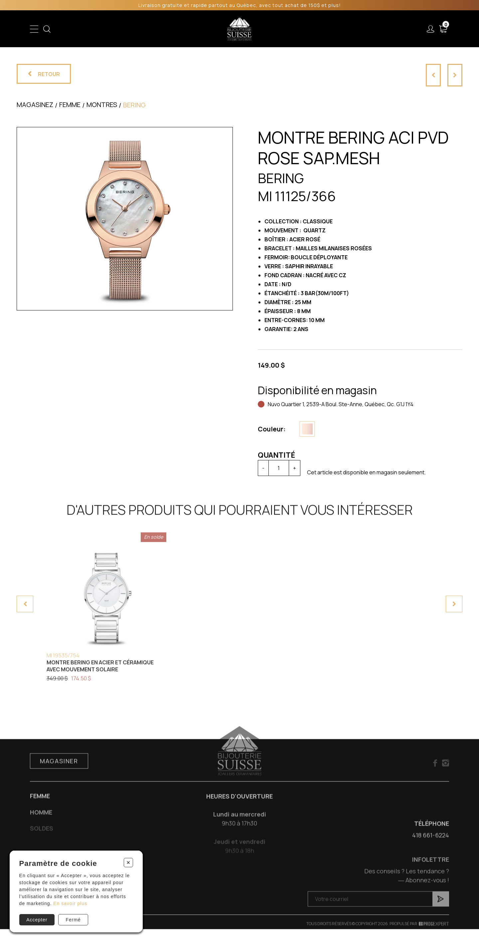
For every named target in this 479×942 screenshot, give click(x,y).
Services (314, 29)
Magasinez (35, 104)
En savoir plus (70, 903)
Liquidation (279, 29)
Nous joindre (392, 29)
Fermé (73, 919)
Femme (149, 29)
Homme (177, 29)
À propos (350, 29)
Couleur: (272, 429)
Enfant (122, 29)
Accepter (36, 919)
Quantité (276, 455)
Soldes (204, 29)
